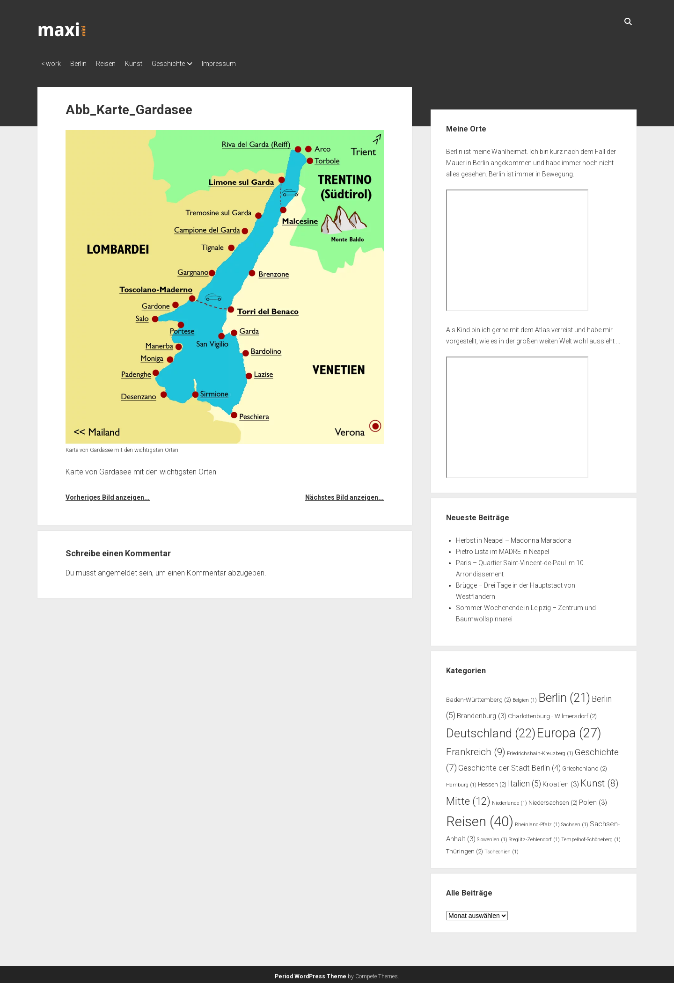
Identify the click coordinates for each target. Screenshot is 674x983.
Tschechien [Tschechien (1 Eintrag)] (501, 849)
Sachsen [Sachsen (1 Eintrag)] (574, 822)
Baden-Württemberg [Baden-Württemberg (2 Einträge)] (478, 696)
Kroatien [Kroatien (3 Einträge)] (560, 781)
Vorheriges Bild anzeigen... (108, 494)
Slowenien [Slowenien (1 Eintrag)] (492, 837)
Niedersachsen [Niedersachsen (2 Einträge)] (553, 799)
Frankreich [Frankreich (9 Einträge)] (476, 749)
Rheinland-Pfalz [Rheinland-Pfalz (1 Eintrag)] (537, 822)
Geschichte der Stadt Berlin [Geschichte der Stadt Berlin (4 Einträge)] (509, 765)
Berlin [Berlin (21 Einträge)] (564, 695)
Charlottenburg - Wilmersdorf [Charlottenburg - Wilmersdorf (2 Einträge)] (552, 713)
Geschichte (187, 63)
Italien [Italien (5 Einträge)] (524, 781)
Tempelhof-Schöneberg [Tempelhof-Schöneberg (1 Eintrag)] (591, 837)
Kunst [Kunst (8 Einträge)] (599, 780)
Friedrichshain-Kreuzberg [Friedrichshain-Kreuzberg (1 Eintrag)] (540, 751)
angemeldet (117, 570)
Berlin (83, 63)
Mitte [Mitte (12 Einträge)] (468, 798)
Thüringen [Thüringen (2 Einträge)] (464, 848)
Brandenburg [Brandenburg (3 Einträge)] (481, 713)
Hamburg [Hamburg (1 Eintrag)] (461, 782)
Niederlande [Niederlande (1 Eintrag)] (509, 800)
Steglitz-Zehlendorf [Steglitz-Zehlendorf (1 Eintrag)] (534, 837)
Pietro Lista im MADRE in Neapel (502, 549)
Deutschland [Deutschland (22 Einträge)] (490, 730)
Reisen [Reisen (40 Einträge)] (479, 819)
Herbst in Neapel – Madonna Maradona (513, 537)
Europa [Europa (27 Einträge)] (569, 730)
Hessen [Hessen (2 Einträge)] (492, 781)
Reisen (115, 63)
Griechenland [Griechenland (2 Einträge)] (584, 765)
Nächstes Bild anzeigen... (344, 494)
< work (51, 63)
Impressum (242, 63)
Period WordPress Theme (310, 973)
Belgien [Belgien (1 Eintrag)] (525, 697)
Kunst (147, 63)
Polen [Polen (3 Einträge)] (593, 799)
